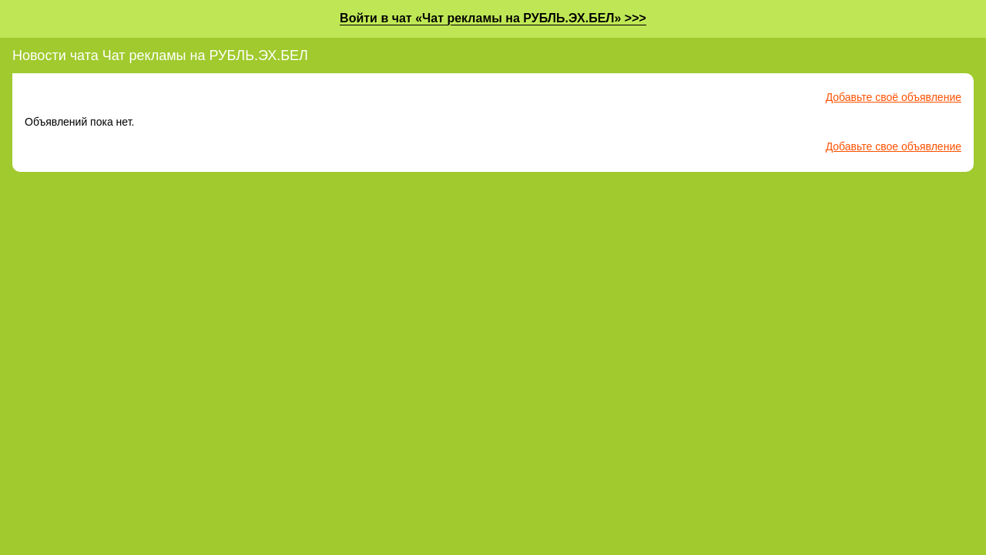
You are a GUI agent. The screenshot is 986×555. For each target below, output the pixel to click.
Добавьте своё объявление (893, 97)
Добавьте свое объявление (893, 146)
